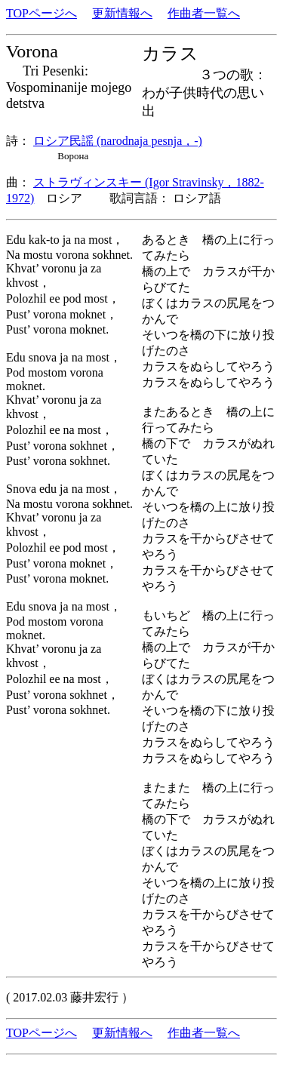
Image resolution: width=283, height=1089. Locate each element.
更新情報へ (122, 13)
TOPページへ (41, 13)
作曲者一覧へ (204, 13)
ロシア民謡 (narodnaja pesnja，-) (117, 140)
